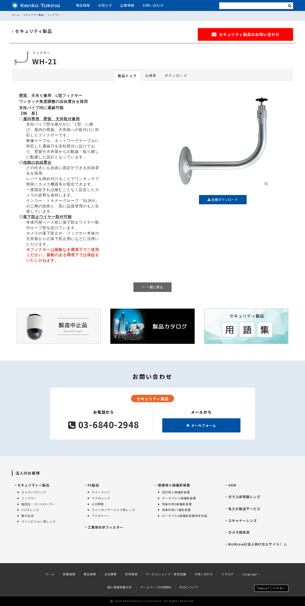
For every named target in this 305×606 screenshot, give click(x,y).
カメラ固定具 (239, 532)
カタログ (227, 574)
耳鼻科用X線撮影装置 (177, 504)
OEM (232, 485)
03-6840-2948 (103, 424)
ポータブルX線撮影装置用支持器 (184, 516)
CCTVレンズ (30, 510)
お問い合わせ (153, 5)
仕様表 (151, 75)
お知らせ (105, 5)
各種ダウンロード (223, 199)
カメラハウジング (33, 492)
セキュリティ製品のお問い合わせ (246, 34)
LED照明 (98, 504)
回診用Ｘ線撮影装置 (176, 492)
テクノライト (101, 492)
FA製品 (93, 485)
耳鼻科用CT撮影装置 (176, 510)
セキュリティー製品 (33, 485)
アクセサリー (101, 516)
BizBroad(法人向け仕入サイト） (257, 544)
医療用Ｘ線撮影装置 (174, 485)
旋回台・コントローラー (38, 504)
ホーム (16, 14)
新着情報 (69, 574)
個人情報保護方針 (119, 587)
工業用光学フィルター (105, 527)
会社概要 (110, 574)
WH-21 (44, 61)
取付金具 (27, 516)
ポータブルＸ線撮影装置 (179, 498)
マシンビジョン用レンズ (38, 521)
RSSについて (189, 587)
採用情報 (131, 574)
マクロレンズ (101, 498)
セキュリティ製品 (33, 14)
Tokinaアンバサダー (271, 588)
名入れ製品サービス (244, 508)
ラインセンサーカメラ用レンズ (113, 510)
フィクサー (53, 14)
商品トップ (127, 75)
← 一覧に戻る (152, 287)
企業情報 (127, 5)
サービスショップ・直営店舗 (166, 574)
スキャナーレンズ (242, 520)
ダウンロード (176, 75)
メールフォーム (201, 425)
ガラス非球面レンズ (244, 496)
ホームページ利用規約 (155, 587)
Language (251, 574)
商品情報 (83, 5)
